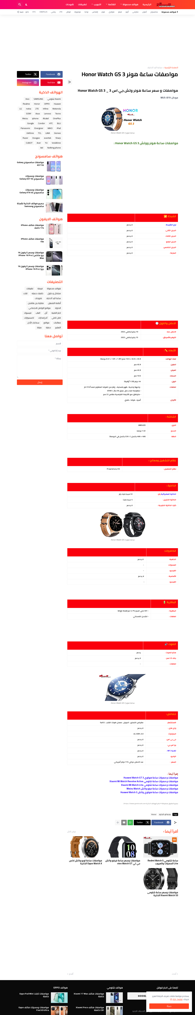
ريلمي (53, 12)
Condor (41, 123)
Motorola (57, 109)
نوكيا (86, 12)
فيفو (120, 12)
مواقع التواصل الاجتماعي (39, 308)
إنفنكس (95, 12)
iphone (35, 118)
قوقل (68, 12)
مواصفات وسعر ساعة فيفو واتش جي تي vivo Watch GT (122, 862)
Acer (39, 143)
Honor (153, 814)
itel (41, 148)
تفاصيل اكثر (178, 999)
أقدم (71, 974)
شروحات (70, 4)
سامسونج (154, 12)
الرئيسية (147, 4)
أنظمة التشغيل (54, 303)
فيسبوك (27, 313)
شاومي (135, 12)
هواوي (111, 12)
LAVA (48, 133)
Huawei (57, 104)
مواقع (46, 323)
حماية (48, 327)
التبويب (97, 4)
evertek (47, 138)
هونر (103, 12)
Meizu (25, 118)
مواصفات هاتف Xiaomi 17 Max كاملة (89, 995)
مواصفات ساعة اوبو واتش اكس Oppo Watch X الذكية (85, 862)
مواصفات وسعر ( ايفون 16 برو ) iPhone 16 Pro (31, 267)
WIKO (50, 128)
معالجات (57, 323)
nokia (28, 109)
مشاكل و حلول (54, 293)
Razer (25, 138)
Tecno (58, 114)
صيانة (39, 327)
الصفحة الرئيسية (171, 67)
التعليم (58, 327)
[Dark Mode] (26, 4)
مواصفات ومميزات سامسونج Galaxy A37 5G (32, 177)
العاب (38, 313)
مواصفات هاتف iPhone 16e (32, 240)
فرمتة (40, 288)
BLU (59, 123)
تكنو (27, 12)
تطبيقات (82, 4)
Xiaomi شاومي (54, 99)
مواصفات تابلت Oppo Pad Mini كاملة (34, 995)
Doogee (36, 138)
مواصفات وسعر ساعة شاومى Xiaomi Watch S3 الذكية (162, 894)
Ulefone (30, 133)
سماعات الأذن (33, 323)
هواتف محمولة (130, 4)
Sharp (58, 138)
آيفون (144, 12)
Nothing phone (54, 148)
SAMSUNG (38, 99)
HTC (34, 12)
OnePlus (43, 12)
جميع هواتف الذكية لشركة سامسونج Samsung (30, 205)
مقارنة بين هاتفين (36, 303)
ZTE (60, 12)
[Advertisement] (97, 40)
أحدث (174, 974)
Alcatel (46, 118)
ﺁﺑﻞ (45, 313)
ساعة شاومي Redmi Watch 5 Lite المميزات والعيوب (163, 862)
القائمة (112, 4)
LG (21, 109)
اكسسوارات (29, 318)
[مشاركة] (69, 82)
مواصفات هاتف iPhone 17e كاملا (32, 226)
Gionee (57, 133)
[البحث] (20, 4)
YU (46, 143)
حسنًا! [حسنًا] (169, 1006)
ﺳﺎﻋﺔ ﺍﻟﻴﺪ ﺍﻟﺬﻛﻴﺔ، (154, 67)
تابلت (25, 293)
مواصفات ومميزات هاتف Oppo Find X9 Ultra (33, 1008)
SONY (28, 114)
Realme (26, 104)
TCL (39, 133)
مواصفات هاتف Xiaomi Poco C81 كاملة (90, 1008)
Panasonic (25, 128)
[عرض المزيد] (118, 822)
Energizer (38, 128)
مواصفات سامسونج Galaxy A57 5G (30, 163)
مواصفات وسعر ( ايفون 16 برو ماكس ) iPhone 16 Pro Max (31, 255)
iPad (59, 128)
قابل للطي (56, 318)
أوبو (127, 12)
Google (30, 123)
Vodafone (56, 143)
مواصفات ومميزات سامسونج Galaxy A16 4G (32, 191)
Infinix (45, 109)
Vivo (27, 99)
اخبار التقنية (56, 313)
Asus (37, 114)
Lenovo (47, 114)
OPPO (47, 104)
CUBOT (29, 143)
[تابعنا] (21, 12)
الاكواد (58, 308)
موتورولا (77, 12)
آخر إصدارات (42, 318)
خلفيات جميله (37, 293)
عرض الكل (71, 831)
